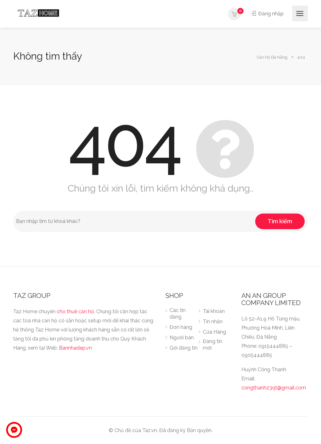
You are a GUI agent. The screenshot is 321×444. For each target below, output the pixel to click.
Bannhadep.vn (75, 348)
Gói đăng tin (183, 348)
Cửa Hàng (214, 332)
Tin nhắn (213, 322)
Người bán (182, 338)
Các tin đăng (178, 313)
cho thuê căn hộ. (76, 311)
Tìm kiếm (280, 221)
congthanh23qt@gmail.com (273, 388)
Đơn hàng (181, 327)
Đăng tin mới (212, 344)
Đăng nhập (267, 14)
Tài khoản (214, 311)
